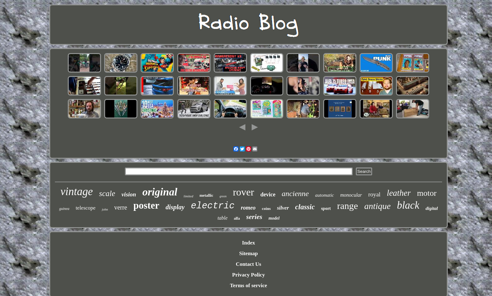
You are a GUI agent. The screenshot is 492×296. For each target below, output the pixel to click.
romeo (248, 208)
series (254, 217)
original (159, 192)
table (222, 218)
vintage (77, 191)
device (267, 194)
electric (212, 206)
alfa (237, 218)
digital (431, 208)
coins (266, 208)
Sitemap (248, 253)
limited (188, 196)
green (223, 196)
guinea (64, 208)
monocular (351, 195)
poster (146, 205)
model (274, 218)
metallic (206, 195)
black (408, 205)
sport (326, 208)
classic (305, 207)
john (105, 209)
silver (283, 208)
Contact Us (248, 264)
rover (243, 192)
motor (426, 193)
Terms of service (248, 285)
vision (128, 194)
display (175, 207)
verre (120, 207)
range (347, 205)
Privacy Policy (248, 275)
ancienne (295, 193)
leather (399, 193)
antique (377, 206)
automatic (324, 195)
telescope (85, 208)
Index (248, 243)
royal (374, 194)
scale (107, 193)
